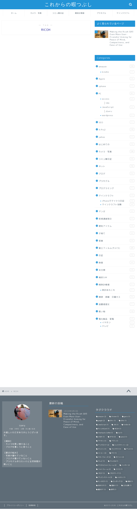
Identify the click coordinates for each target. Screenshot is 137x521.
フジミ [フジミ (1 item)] (119, 469)
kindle (118, 71)
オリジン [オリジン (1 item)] (102, 449)
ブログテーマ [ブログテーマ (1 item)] (115, 473)
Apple (116, 78)
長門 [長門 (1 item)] (113, 489)
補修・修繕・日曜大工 (116, 296)
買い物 (116, 311)
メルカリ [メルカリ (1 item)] (121, 477)
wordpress (118, 115)
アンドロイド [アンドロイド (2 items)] (103, 445)
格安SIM (116, 277)
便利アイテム (116, 225)
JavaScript (118, 107)
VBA (107, 103)
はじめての (116, 144)
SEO (116, 122)
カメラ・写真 (36, 13)
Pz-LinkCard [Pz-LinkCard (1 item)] (103, 429)
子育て (116, 233)
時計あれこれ (118, 290)
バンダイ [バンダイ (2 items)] (126, 465)
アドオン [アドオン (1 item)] (102, 441)
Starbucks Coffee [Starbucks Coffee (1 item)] (105, 433)
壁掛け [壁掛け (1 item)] (114, 485)
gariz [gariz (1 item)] (127, 416)
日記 (116, 255)
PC (116, 93)
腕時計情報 (79, 13)
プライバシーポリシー (15, 505)
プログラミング (116, 188)
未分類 (116, 269)
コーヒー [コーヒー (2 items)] (102, 453)
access (118, 98)
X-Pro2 (116, 129)
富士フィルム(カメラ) (116, 247)
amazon (116, 66)
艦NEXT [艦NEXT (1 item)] (102, 489)
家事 (116, 240)
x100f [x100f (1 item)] (101, 437)
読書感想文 (116, 304)
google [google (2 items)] (101, 421)
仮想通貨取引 (116, 218)
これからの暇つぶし (68, 4)
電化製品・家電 (116, 318)
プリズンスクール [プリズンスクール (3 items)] (105, 477)
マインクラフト (123, 13)
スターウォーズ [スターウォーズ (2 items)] (104, 457)
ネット (116, 166)
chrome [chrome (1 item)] (115, 416)
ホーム (14, 13)
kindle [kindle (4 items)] (127, 425)
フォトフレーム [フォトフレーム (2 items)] (104, 469)
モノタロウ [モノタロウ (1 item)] (103, 481)
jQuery (109, 111)
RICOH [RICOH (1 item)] (118, 429)
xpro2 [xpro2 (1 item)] (124, 437)
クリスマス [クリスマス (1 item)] (116, 449)
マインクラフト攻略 (118, 204)
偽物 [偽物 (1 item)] (130, 481)
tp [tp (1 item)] (120, 433)
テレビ (118, 326)
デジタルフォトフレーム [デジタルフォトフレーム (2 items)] (107, 465)
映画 (116, 262)
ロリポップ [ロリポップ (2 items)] (118, 481)
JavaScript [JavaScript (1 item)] (103, 425)
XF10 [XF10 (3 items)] (113, 437)
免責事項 (32, 505)
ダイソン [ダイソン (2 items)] (120, 457)
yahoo (116, 136)
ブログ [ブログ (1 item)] (101, 473)
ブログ (116, 173)
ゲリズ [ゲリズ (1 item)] (129, 449)
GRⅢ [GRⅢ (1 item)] (124, 421)
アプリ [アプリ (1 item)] (114, 441)
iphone (116, 86)
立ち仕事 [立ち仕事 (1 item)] (127, 485)
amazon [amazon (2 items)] (102, 416)
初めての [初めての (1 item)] (102, 485)
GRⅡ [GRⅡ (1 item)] (113, 421)
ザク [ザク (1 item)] (114, 453)
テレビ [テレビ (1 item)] (101, 461)
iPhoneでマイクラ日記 (118, 200)
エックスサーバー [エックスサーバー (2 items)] (121, 445)
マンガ (116, 211)
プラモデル (101, 13)
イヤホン (118, 322)
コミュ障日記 (58, 13)
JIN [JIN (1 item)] (116, 425)
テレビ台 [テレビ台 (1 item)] (114, 461)
